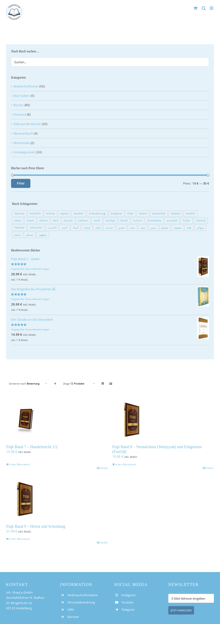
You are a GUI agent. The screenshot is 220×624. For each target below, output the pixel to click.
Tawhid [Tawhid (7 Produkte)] (19, 227)
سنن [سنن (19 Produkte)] (153, 227)
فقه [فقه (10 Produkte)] (189, 227)
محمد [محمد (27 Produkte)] (17, 234)
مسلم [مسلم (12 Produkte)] (29, 234)
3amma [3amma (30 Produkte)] (19, 213)
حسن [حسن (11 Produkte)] (121, 227)
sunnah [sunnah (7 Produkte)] (172, 220)
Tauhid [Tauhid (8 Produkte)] (201, 220)
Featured (19, 114)
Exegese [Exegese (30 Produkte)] (116, 213)
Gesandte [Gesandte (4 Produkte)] (158, 213)
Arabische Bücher (25, 86)
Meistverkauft (23, 133)
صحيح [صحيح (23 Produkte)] (164, 227)
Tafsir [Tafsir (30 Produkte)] (186, 220)
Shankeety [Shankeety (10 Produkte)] (154, 220)
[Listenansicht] (111, 384)
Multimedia (21, 143)
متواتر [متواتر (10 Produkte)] (200, 227)
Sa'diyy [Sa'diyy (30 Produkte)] (110, 220)
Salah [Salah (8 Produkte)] (124, 220)
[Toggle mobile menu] (212, 8)
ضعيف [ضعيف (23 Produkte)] (178, 227)
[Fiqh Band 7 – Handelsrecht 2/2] (57, 419)
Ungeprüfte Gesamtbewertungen (30, 269)
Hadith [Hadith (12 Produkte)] (190, 213)
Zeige (73, 383)
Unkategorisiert (24, 152)
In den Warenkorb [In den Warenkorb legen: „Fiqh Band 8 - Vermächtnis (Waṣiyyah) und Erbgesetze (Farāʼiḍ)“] (125, 464)
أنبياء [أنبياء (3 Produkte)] (75, 227)
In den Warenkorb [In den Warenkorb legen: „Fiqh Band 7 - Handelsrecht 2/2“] (19, 464)
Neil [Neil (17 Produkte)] (56, 220)
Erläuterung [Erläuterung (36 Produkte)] (97, 213)
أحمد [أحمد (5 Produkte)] (65, 227)
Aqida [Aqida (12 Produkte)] (64, 213)
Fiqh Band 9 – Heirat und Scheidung (35, 526)
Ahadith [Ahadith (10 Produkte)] (35, 213)
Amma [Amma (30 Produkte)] (50, 213)
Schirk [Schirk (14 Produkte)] (137, 220)
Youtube (127, 602)
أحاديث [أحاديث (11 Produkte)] (52, 227)
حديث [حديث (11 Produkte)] (109, 227)
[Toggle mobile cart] (195, 8)
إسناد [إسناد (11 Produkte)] (87, 227)
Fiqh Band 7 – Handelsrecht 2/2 (32, 447)
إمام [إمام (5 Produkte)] (98, 227)
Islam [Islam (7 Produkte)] (30, 220)
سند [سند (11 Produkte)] (142, 227)
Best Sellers (21, 96)
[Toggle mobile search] (204, 8)
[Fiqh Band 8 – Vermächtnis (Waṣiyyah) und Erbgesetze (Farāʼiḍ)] (163, 419)
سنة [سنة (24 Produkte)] (132, 227)
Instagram (128, 595)
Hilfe (70, 609)
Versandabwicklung (81, 602)
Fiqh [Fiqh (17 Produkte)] (130, 213)
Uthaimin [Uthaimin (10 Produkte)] (36, 227)
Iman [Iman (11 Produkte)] (17, 220)
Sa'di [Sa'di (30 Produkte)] (97, 220)
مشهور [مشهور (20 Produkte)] (42, 234)
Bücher (18, 105)
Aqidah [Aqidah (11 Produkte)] (79, 213)
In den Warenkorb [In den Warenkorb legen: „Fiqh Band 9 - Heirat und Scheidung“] (19, 539)
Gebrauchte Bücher (27, 124)
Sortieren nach (24, 383)
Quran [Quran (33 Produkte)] (68, 220)
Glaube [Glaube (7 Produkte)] (176, 213)
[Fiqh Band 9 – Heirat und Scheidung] (57, 499)
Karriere (73, 617)
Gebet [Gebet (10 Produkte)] (143, 213)
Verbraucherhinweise (82, 595)
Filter (21, 183)
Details (104, 468)
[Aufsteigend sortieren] (55, 383)
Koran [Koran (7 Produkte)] (43, 220)
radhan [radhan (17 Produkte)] (83, 220)
